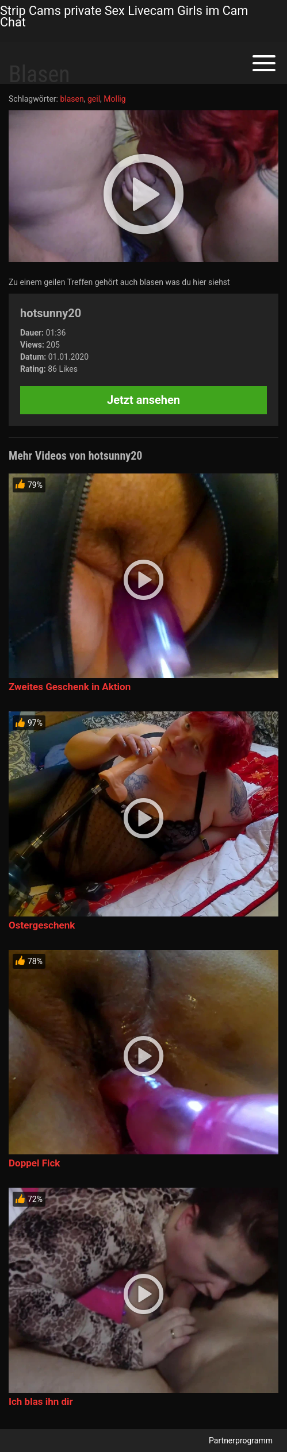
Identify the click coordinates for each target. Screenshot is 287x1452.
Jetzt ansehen (143, 400)
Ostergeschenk (42, 925)
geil (93, 98)
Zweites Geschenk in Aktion (70, 686)
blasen (71, 98)
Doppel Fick (34, 1163)
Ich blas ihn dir (41, 1401)
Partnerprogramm (241, 1440)
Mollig (114, 98)
